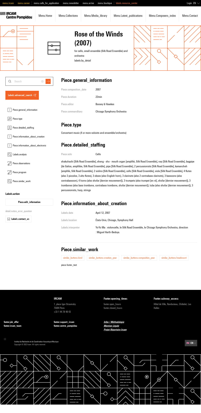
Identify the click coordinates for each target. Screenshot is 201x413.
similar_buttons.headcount (174, 257)
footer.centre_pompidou (67, 326)
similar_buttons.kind (72, 257)
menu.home (45, 15)
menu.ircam (8, 3)
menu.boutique (105, 3)
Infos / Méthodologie (116, 322)
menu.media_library (95, 15)
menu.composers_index (162, 15)
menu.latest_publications (128, 15)
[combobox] (29, 81)
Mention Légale (113, 326)
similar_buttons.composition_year (139, 257)
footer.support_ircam (66, 322)
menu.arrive (88, 3)
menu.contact (190, 15)
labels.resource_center (126, 3)
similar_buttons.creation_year (103, 257)
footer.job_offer (13, 322)
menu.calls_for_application (46, 3)
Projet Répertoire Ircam (117, 329)
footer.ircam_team (14, 326)
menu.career (24, 3)
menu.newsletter (71, 3)
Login (189, 3)
